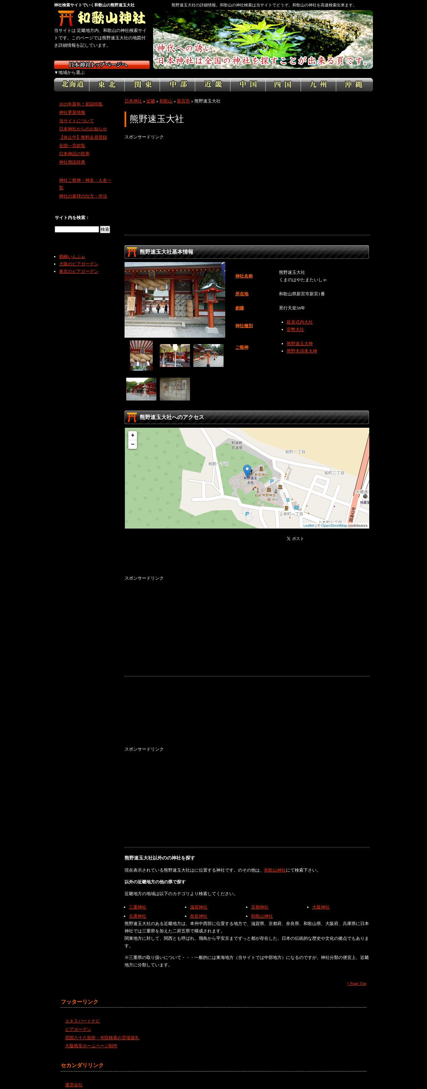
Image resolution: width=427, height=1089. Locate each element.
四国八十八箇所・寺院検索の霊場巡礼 (102, 1030)
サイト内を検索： (72, 210)
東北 (107, 77)
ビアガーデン (78, 1021)
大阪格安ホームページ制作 (91, 1038)
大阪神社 (321, 899)
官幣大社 (295, 322)
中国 (248, 77)
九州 (318, 77)
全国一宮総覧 (72, 138)
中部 (177, 77)
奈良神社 (198, 908)
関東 (142, 77)
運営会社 (74, 1077)
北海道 (71, 77)
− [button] (133, 437)
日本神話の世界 (74, 146)
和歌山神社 (275, 862)
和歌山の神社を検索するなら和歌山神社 (102, 18)
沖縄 (354, 77)
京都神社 (260, 899)
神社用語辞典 (72, 154)
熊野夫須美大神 (302, 343)
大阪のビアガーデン (78, 256)
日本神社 (133, 93)
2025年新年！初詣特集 (81, 96)
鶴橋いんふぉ (72, 249)
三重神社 (137, 899)
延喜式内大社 (300, 314)
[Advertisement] (247, 180)
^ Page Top (356, 975)
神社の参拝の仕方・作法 (83, 188)
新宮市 (183, 93)
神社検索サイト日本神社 (102, 64)
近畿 (212, 77)
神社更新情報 (72, 105)
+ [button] (133, 428)
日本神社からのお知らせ (83, 121)
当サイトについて (76, 113)
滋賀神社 (198, 899)
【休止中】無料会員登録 (83, 129)
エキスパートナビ (82, 1013)
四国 (283, 77)
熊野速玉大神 (300, 336)
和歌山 (166, 93)
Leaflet (309, 518)
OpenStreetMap (334, 518)
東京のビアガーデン (78, 263)
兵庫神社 (137, 908)
